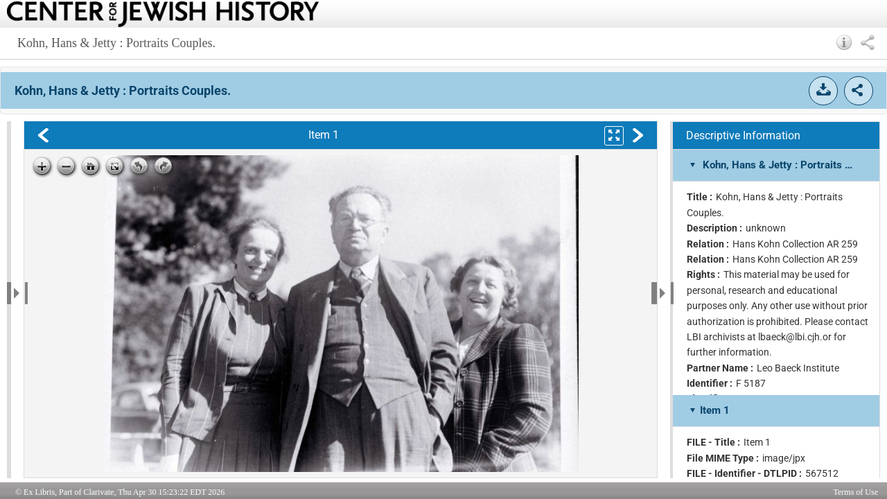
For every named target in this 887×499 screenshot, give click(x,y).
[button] (844, 42)
